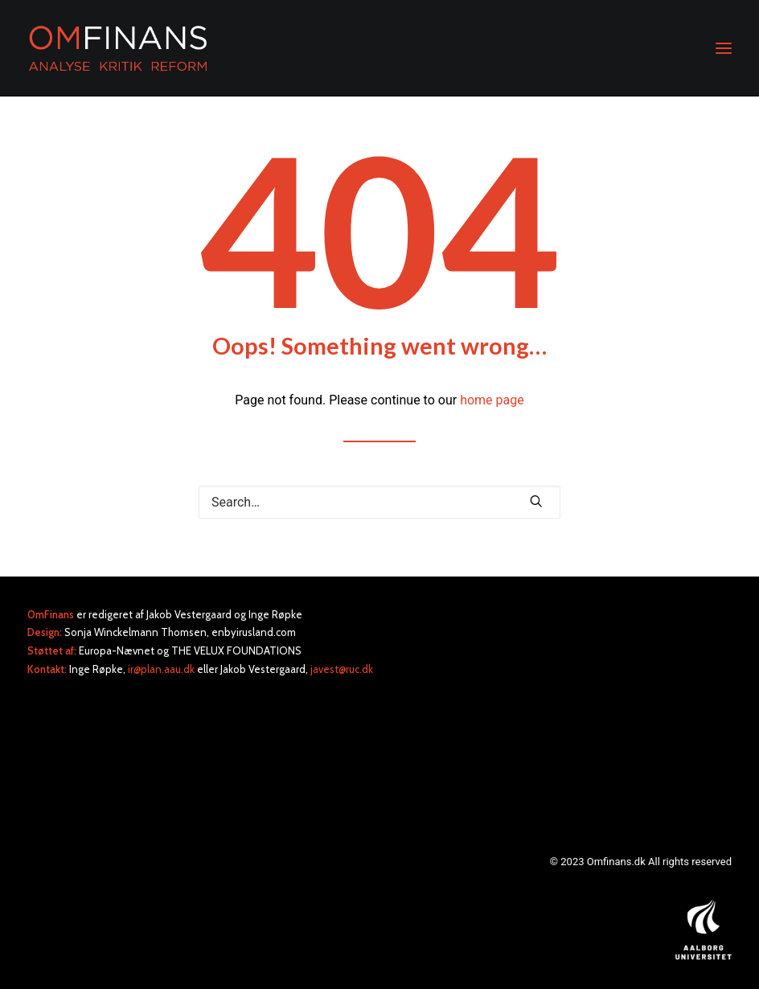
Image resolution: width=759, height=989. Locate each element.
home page (492, 400)
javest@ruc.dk (341, 669)
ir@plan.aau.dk (161, 669)
